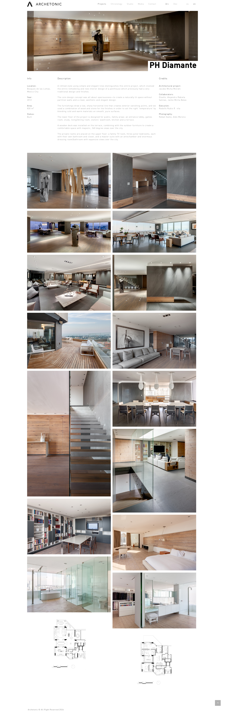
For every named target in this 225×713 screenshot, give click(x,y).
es (187, 4)
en (194, 4)
